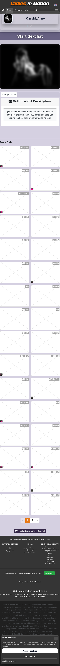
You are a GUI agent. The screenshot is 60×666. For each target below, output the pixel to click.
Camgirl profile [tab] (9, 94)
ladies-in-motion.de (36, 591)
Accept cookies (30, 651)
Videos (18, 10)
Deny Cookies (30, 656)
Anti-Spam (50, 559)
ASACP (50, 554)
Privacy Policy (50, 557)
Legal (30, 547)
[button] (55, 5)
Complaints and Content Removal (30, 582)
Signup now (49, 573)
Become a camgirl (50, 547)
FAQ (10, 549)
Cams (9, 10)
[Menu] (56, 10)
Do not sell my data (50, 563)
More (27, 10)
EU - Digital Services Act (30, 549)
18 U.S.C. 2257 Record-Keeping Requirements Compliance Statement (50, 550)
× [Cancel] (56, 638)
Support (10, 547)
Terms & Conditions (50, 555)
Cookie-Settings (50, 561)
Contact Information (30, 552)
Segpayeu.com (10, 551)
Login (35, 10)
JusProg (47, 540)
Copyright (30, 551)
